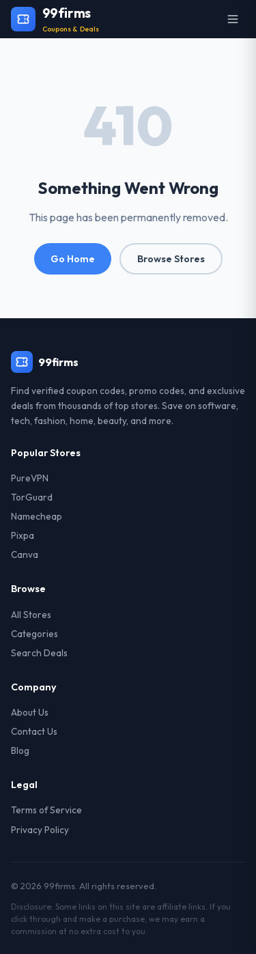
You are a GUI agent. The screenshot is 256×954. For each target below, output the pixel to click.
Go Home (73, 259)
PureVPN (29, 478)
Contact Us (34, 731)
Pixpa (22, 535)
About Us (29, 712)
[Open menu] (233, 19)
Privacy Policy (40, 830)
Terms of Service (46, 810)
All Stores (31, 614)
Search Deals (39, 653)
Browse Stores (171, 259)
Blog (20, 750)
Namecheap (36, 516)
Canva (24, 554)
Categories (34, 634)
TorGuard (32, 497)
